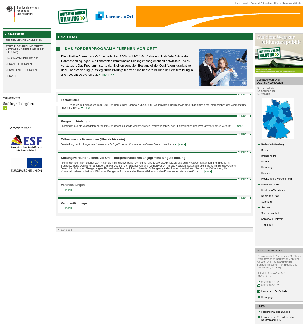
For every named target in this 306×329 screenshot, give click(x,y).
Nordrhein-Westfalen (273, 190)
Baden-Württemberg (273, 144)
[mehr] (88, 107)
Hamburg (266, 167)
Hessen (265, 173)
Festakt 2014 (70, 100)
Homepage (267, 297)
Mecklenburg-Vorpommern (276, 178)
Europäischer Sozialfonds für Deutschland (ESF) (278, 318)
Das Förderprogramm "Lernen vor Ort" (111, 48)
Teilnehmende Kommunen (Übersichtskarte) (93, 139)
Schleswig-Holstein (272, 218)
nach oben (66, 229)
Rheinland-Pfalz (270, 196)
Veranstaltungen (73, 185)
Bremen (265, 161)
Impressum (288, 3)
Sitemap (255, 3)
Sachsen (266, 207)
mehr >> (108, 74)
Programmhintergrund (77, 121)
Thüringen (267, 224)
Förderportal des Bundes (275, 311)
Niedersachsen (270, 184)
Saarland (266, 201)
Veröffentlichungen (75, 203)
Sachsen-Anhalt (270, 213)
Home (237, 3)
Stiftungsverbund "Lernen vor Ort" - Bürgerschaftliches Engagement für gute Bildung (123, 158)
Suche (298, 3)
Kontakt (245, 3)
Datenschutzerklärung (271, 3)
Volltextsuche (11, 97)
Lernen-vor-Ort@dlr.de (274, 291)
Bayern (265, 150)
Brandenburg (268, 155)
